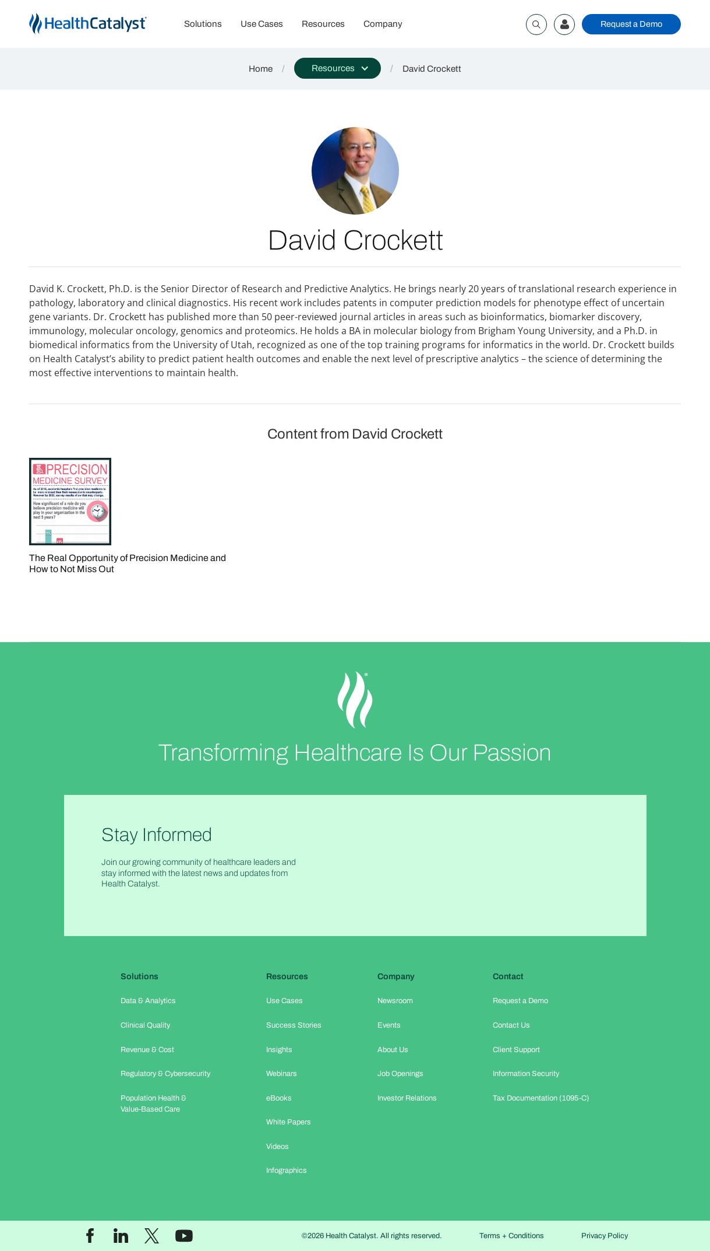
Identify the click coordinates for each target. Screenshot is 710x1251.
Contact (508, 976)
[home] (102, 24)
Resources (323, 24)
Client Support (516, 1050)
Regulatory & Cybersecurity (165, 1074)
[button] (337, 68)
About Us (392, 1050)
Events (389, 1025)
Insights (279, 1050)
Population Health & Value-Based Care (153, 1103)
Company (382, 24)
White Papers (288, 1122)
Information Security (526, 1074)
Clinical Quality (145, 1025)
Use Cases (262, 24)
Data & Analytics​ (148, 1001)
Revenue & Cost (147, 1050)
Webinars (281, 1074)
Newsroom (395, 1001)
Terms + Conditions (511, 1236)
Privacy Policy (604, 1236)
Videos (277, 1147)
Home (261, 68)
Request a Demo (631, 24)
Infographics (286, 1170)
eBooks (279, 1098)
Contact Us (511, 1025)
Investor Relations (407, 1098)
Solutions (203, 24)
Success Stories (294, 1025)
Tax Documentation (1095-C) (541, 1098)
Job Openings (400, 1074)
